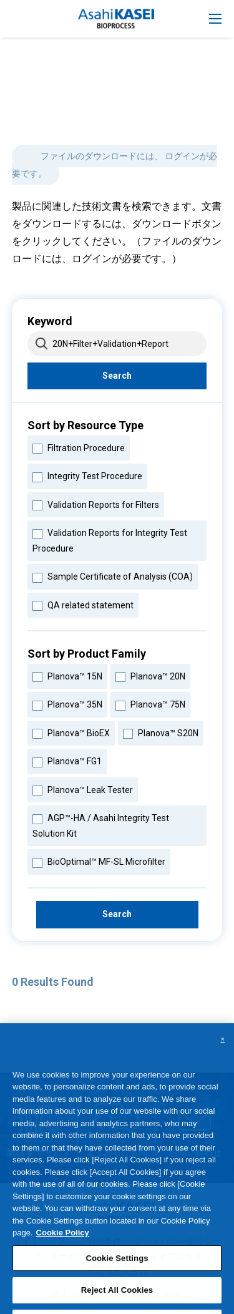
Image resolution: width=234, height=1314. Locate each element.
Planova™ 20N (150, 675)
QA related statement (83, 604)
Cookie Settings (116, 1267)
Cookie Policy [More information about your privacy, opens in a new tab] (62, 1242)
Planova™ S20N (160, 732)
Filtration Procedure (78, 447)
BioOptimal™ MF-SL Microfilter (98, 860)
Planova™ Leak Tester (82, 789)
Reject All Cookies (117, 1299)
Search (117, 376)
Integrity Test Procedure (87, 475)
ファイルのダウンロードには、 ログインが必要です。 (114, 164)
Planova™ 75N (150, 703)
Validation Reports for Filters (95, 503)
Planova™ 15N (67, 675)
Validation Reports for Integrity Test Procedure (109, 539)
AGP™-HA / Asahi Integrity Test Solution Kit (100, 824)
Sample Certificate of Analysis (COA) (112, 575)
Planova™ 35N (67, 703)
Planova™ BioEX (71, 732)
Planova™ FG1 (67, 760)
